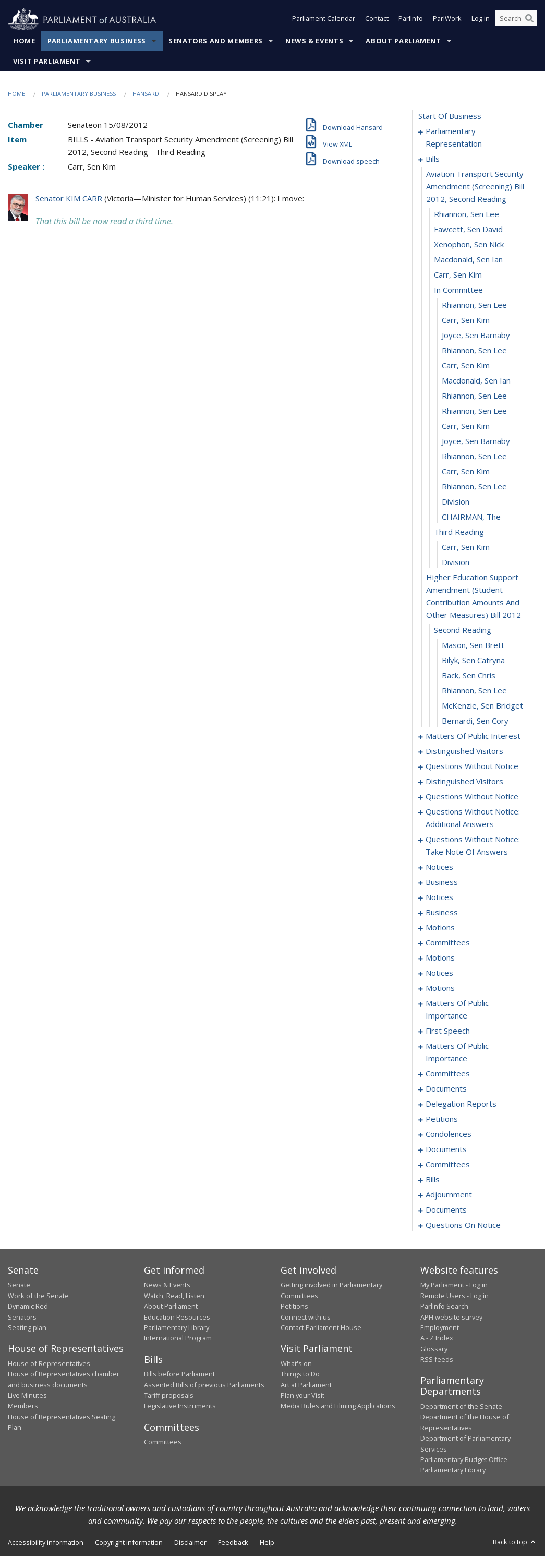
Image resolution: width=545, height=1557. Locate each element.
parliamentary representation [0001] (454, 137)
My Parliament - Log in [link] (454, 1285)
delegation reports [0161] (461, 1104)
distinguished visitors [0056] (464, 781)
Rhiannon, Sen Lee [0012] (474, 305)
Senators (22, 1317)
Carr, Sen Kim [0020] (466, 426)
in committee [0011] (458, 290)
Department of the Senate (461, 1406)
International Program (178, 1338)
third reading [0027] (459, 532)
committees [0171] (448, 1164)
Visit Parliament (46, 61)
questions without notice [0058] (472, 797)
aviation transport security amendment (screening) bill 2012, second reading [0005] (475, 187)
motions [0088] (440, 928)
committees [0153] (448, 1074)
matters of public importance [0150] (457, 1052)
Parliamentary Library (176, 1328)
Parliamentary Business (96, 41)
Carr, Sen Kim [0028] (466, 547)
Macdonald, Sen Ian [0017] (476, 381)
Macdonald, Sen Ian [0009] (468, 260)
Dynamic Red (28, 1306)
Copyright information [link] (129, 1542)
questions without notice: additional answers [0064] (473, 818)
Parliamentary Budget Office (463, 1460)
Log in (480, 20)
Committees (162, 1442)
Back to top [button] (515, 1542)
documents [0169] (446, 1149)
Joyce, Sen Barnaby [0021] (476, 441)
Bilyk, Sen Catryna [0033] (473, 660)
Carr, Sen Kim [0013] (466, 320)
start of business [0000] (449, 116)
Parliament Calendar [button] (323, 20)
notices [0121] (439, 973)
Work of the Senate (38, 1295)
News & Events (314, 41)
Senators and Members (215, 41)
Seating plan (27, 1328)
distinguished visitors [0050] (464, 751)
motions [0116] (440, 958)
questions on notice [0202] (463, 1225)
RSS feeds (436, 1359)
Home (24, 41)
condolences (448, 1134)
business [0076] (442, 882)
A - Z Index (436, 1338)
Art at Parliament (306, 1385)
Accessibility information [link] (45, 1542)
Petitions (294, 1306)
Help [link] (267, 1542)
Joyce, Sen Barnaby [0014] (476, 335)
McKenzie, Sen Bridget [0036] (482, 706)
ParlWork (447, 20)
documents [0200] (446, 1210)
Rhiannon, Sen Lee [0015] (474, 350)
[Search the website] (516, 20)
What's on (296, 1363)
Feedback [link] (233, 1542)
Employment (439, 1328)
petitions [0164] (442, 1119)
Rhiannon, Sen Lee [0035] (474, 691)
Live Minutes (27, 1395)
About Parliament (403, 41)
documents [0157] (446, 1089)
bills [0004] (433, 159)
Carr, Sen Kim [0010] (458, 275)
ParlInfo (410, 20)
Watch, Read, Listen (174, 1295)
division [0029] (455, 562)
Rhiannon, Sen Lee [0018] (474, 396)
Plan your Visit (302, 1395)
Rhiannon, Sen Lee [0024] (474, 487)
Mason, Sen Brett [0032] (473, 645)
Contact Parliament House (321, 1328)
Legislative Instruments (180, 1406)
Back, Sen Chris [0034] (468, 675)
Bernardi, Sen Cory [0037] (475, 721)
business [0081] (442, 912)
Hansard (145, 94)
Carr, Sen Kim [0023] (466, 471)
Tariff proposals (168, 1395)
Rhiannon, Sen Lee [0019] (474, 411)
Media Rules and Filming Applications (338, 1406)
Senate (19, 1285)
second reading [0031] (462, 630)
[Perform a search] (529, 20)
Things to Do (300, 1374)
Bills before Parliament (179, 1374)
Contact (377, 20)
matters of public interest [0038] (473, 736)
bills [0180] (433, 1180)
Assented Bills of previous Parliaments (204, 1385)
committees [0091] (448, 943)
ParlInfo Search (444, 1306)
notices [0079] (439, 897)
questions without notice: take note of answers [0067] (473, 845)
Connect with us (306, 1317)
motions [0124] (440, 988)
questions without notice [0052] (472, 766)
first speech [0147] (448, 1031)
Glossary (433, 1349)
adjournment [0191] (449, 1195)
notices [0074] (439, 867)
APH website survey (451, 1317)
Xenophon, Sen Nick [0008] (469, 244)
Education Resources (177, 1317)
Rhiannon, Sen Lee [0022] (474, 456)
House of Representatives (49, 1363)
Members (23, 1406)
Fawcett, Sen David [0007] (468, 229)
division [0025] (455, 502)
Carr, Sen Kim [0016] (466, 366)
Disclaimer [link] (190, 1542)
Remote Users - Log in (454, 1295)
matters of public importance (457, 1009)
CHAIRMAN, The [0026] (471, 517)
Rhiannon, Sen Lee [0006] (466, 214)
